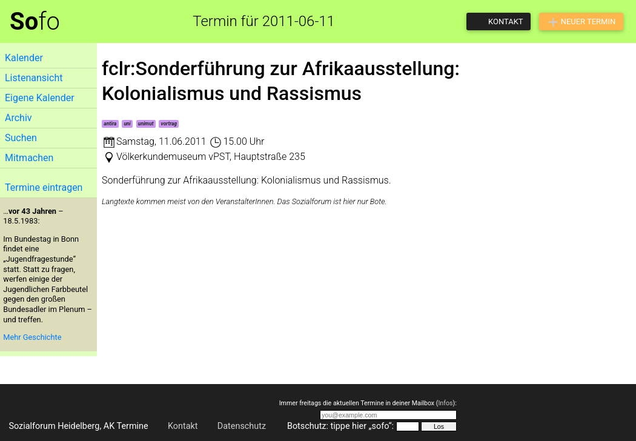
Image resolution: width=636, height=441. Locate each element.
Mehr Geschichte (32, 337)
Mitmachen (29, 158)
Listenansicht (33, 78)
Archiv (18, 118)
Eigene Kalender (40, 98)
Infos (445, 403)
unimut (146, 124)
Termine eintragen (43, 187)
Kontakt (183, 426)
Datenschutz (241, 426)
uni (127, 124)
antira (110, 124)
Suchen (21, 138)
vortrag (169, 124)
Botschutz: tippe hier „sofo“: (340, 426)
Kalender (24, 58)
